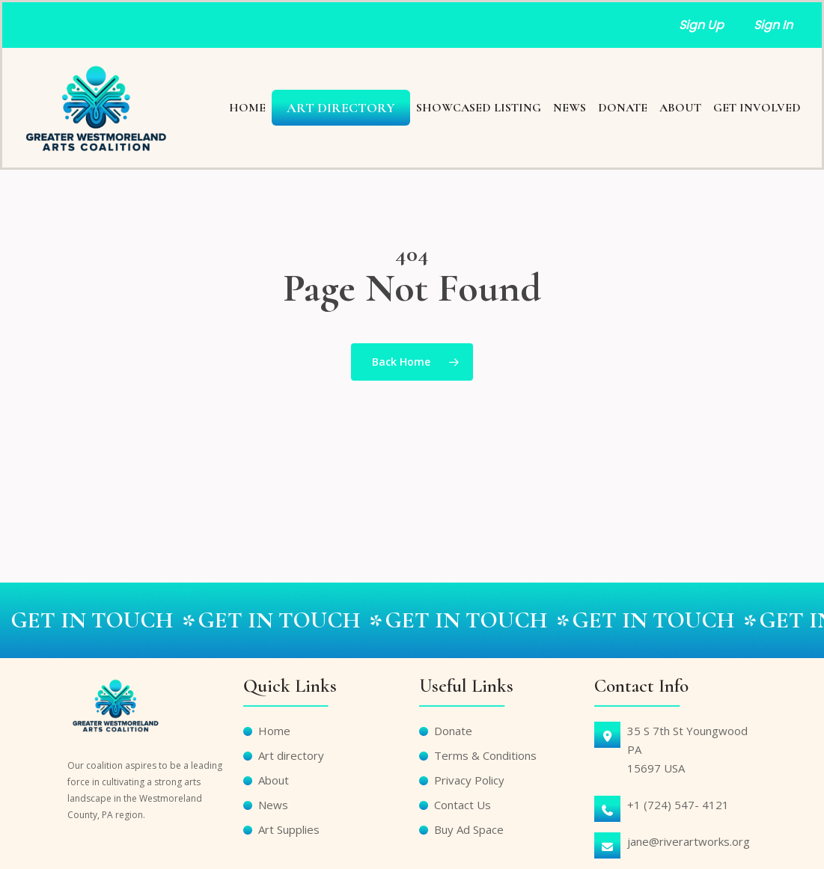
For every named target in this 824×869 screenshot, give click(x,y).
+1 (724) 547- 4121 (678, 804)
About (273, 780)
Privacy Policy (469, 780)
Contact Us (462, 804)
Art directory (291, 755)
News (273, 804)
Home (274, 730)
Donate (453, 730)
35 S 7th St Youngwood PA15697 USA (687, 749)
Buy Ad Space (469, 829)
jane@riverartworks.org (688, 841)
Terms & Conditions (485, 755)
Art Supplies (289, 829)
